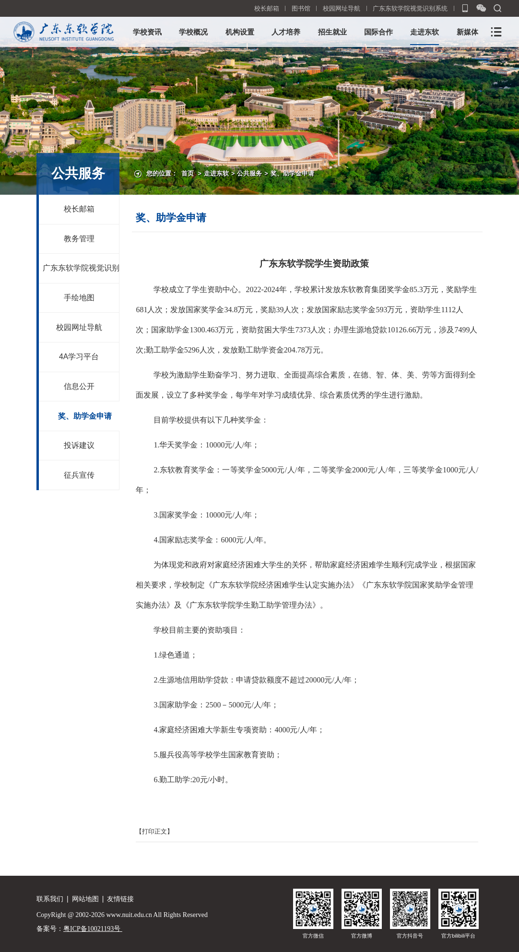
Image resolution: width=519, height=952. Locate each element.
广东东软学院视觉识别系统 (410, 8)
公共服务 (249, 173)
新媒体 (467, 32)
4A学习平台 (79, 357)
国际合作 (378, 32)
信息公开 (79, 386)
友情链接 (120, 899)
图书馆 (301, 8)
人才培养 (285, 32)
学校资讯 (147, 32)
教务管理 (79, 239)
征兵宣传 (79, 475)
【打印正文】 (154, 831)
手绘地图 (79, 298)
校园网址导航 (341, 8)
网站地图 (85, 899)
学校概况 (193, 32)
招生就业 (332, 32)
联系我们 (49, 899)
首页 (187, 173)
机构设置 (239, 32)
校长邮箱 (266, 8)
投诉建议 (79, 445)
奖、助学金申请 (292, 173)
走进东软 (424, 32)
